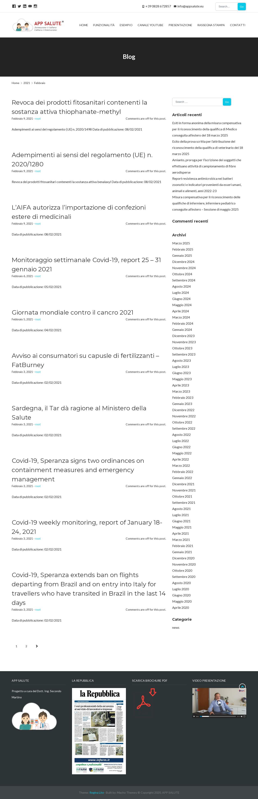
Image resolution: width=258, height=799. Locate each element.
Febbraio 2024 (182, 323)
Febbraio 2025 (182, 249)
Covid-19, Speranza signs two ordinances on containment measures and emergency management (78, 470)
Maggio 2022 (182, 453)
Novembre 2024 (184, 268)
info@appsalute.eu (190, 6)
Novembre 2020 (184, 564)
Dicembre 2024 (183, 262)
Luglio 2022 (180, 441)
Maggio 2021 (182, 527)
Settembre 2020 (183, 577)
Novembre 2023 (184, 342)
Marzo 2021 (181, 539)
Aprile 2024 (180, 311)
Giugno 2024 (181, 299)
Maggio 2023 (182, 379)
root (38, 118)
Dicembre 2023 (183, 336)
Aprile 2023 (180, 385)
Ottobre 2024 (182, 274)
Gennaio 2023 (182, 404)
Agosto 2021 (181, 509)
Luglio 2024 (180, 292)
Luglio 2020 (180, 589)
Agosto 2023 (181, 360)
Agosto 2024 (181, 286)
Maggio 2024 (182, 305)
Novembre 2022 (184, 416)
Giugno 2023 (181, 373)
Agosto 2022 (181, 434)
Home (15, 83)
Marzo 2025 (181, 243)
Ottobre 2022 (182, 422)
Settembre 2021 (183, 502)
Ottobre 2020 (182, 570)
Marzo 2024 (181, 317)
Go (242, 6)
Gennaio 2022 (182, 478)
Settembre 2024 (183, 280)
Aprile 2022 (180, 459)
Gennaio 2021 (182, 552)
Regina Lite (96, 792)
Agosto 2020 (181, 583)
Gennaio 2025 (182, 255)
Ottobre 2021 (182, 496)
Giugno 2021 (181, 521)
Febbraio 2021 (182, 546)
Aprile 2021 (180, 533)
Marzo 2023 (181, 391)
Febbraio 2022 (182, 472)
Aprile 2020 (180, 607)
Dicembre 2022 (183, 410)
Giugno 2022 (181, 447)
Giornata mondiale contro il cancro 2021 (73, 312)
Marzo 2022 (181, 465)
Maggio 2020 (182, 601)
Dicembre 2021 (183, 484)
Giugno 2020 (181, 595)
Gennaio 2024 (182, 329)
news (175, 627)
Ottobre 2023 (182, 348)
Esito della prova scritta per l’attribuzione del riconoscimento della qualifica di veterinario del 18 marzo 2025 (207, 147)
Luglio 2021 (180, 515)
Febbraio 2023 (182, 397)
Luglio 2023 (180, 367)
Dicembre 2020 (183, 558)
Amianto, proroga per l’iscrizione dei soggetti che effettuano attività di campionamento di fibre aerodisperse (206, 166)
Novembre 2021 (184, 490)
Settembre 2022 (183, 428)
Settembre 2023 (183, 354)
